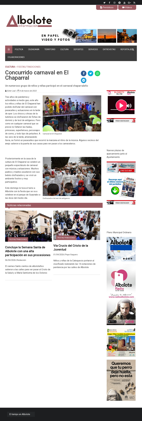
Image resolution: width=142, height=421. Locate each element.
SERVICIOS (93, 49)
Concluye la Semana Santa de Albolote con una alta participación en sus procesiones (27, 251)
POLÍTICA (19, 49)
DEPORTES (78, 49)
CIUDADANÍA (33, 49)
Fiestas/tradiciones (18, 239)
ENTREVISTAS (109, 49)
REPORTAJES (127, 49)
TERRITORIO (49, 49)
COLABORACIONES (16, 57)
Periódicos (106, 7)
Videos (127, 7)
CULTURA (64, 49)
